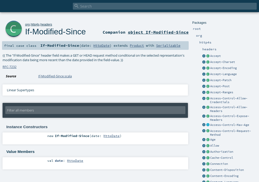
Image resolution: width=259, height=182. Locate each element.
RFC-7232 (9, 66)
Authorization (221, 151)
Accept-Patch (220, 80)
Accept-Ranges (221, 92)
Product (137, 45)
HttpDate (101, 45)
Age (212, 139)
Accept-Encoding (223, 68)
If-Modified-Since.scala (55, 76)
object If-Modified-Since (158, 32)
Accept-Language (223, 74)
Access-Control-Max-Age (229, 125)
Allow (214, 145)
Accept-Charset (222, 62)
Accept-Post (220, 86)
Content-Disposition (227, 170)
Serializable (168, 45)
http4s (35, 24)
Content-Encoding (224, 176)
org (27, 24)
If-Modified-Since (55, 31)
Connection (219, 164)
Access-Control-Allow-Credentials (228, 100)
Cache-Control (221, 158)
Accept (215, 56)
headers (46, 24)
